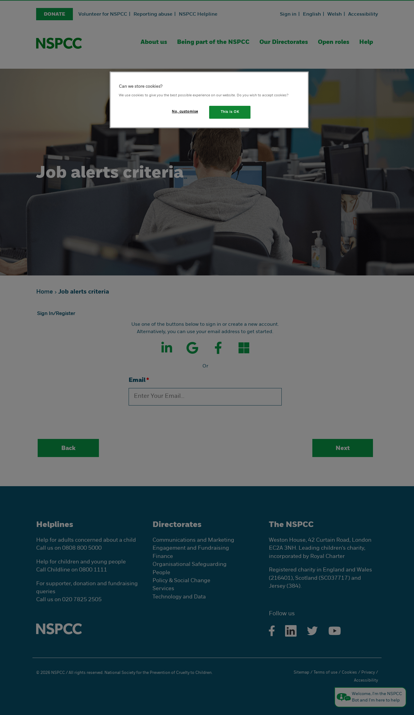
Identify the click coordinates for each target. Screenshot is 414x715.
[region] (209, 99)
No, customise (185, 111)
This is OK (230, 112)
